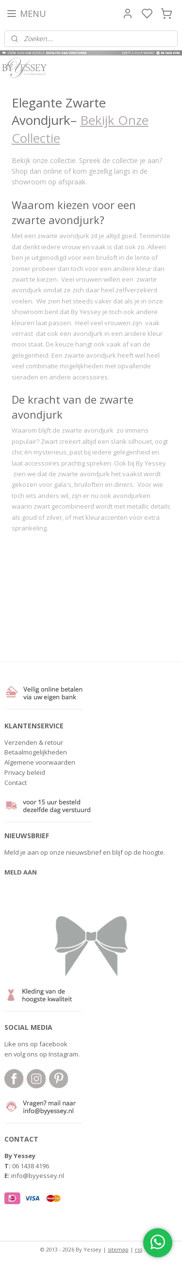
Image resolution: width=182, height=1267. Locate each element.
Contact (15, 782)
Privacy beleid (24, 772)
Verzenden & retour (33, 742)
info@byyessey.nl (37, 1175)
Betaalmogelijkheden (35, 752)
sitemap (118, 1249)
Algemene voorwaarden (39, 762)
